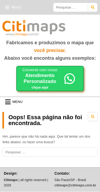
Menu (16, 7)
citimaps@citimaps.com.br (75, 185)
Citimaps (77, 26)
